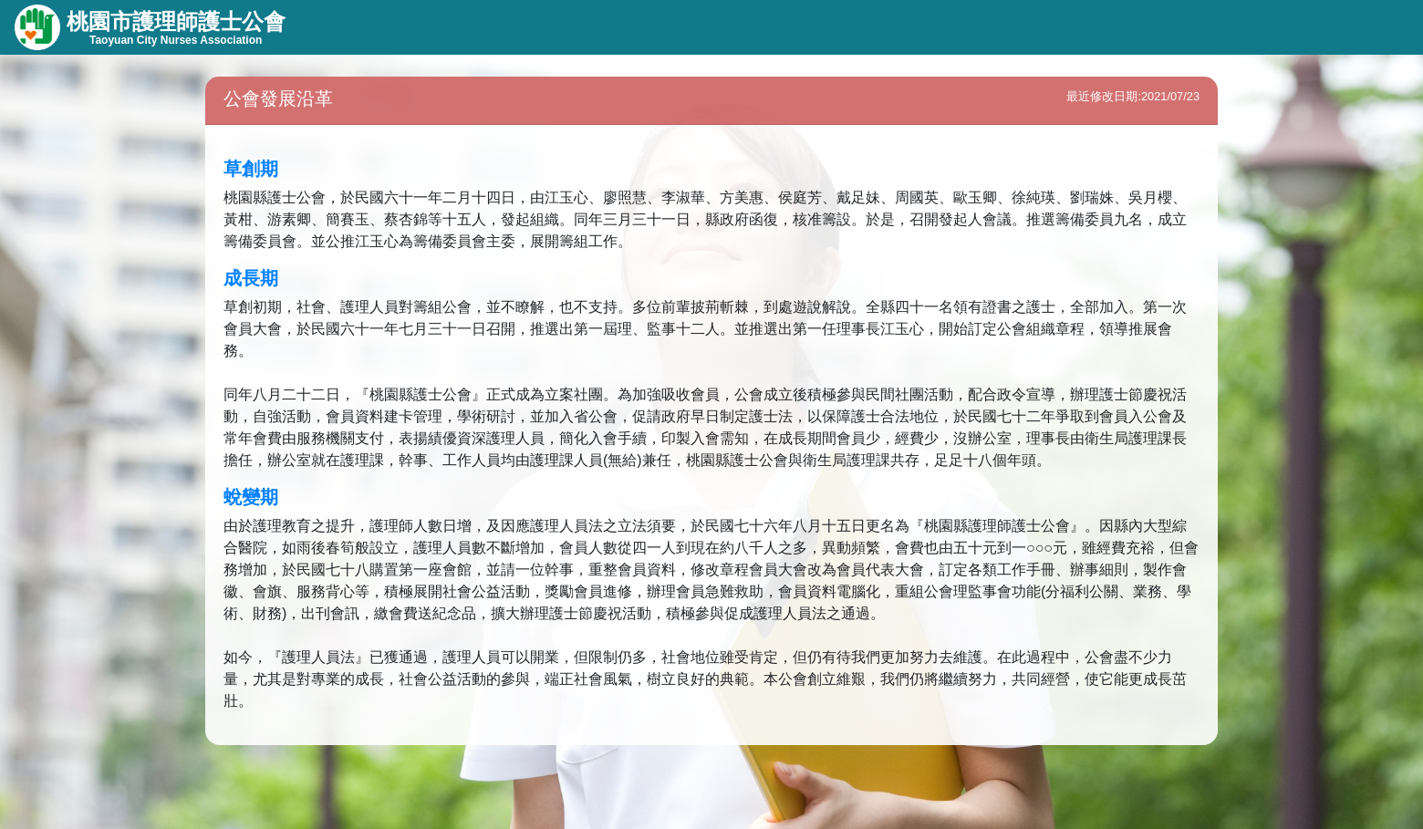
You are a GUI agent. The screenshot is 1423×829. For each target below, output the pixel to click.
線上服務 (580, 26)
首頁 (757, 26)
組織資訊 (391, 26)
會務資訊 (485, 26)
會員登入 (1308, 26)
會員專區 (674, 26)
